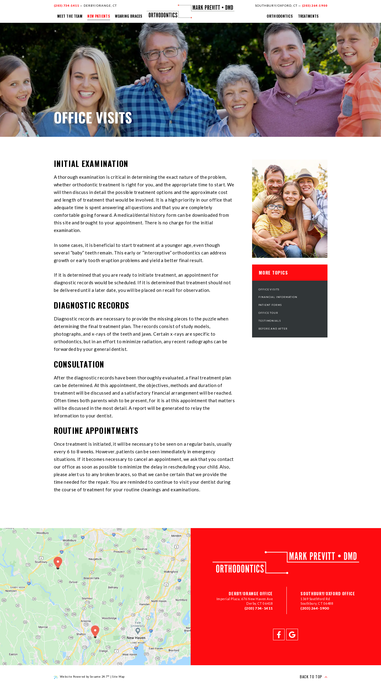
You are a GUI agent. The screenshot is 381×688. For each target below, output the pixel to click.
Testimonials (269, 320)
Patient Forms (270, 304)
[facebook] (279, 634)
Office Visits (268, 289)
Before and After (272, 328)
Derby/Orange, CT (100, 5)
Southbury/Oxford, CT (276, 5)
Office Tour (268, 312)
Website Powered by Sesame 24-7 (81, 677)
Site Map (118, 676)
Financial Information (277, 297)
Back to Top (313, 676)
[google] (292, 634)
